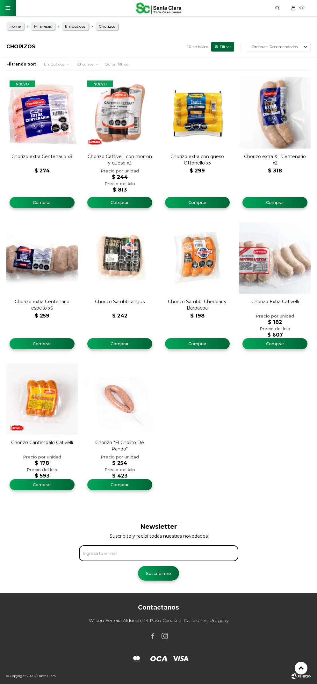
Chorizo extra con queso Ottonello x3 (197, 160)
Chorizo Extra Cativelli (275, 301)
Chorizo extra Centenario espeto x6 (42, 305)
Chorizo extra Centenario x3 (41, 156)
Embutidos (54, 64)
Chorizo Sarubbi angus (120, 301)
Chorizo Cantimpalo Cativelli (42, 442)
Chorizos (85, 64)
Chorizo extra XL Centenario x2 (275, 160)
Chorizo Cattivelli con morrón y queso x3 (120, 160)
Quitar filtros (116, 64)
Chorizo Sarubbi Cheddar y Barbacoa (197, 305)
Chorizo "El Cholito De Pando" (119, 446)
